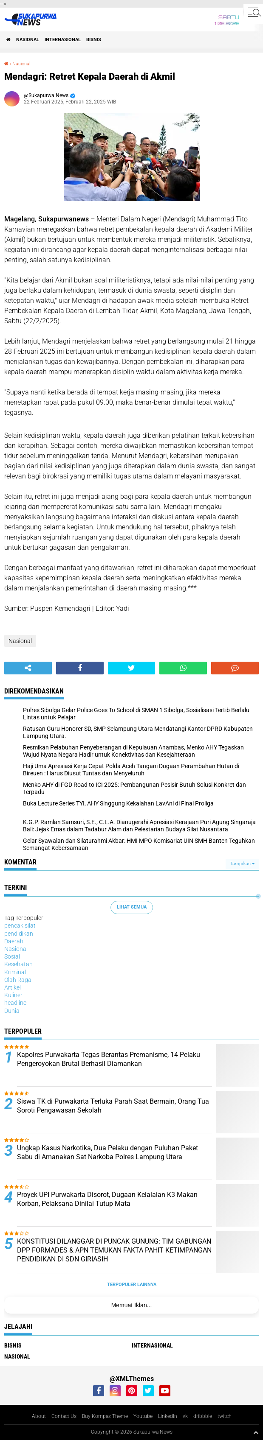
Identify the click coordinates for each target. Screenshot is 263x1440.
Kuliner (13, 995)
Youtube (143, 1416)
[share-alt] (28, 668)
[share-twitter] (132, 668)
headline (15, 1002)
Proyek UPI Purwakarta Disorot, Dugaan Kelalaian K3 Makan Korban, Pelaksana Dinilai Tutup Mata (107, 1199)
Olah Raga (17, 979)
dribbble (202, 1416)
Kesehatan (18, 964)
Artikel (12, 987)
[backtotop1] (255, 1432)
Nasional (27, 39)
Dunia (12, 1010)
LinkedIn (167, 1416)
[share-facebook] (80, 668)
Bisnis (93, 39)
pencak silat (20, 925)
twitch (225, 1416)
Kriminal (15, 972)
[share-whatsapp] (183, 668)
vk (185, 1416)
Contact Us (63, 1416)
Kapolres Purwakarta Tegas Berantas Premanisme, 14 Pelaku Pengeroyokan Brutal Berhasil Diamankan (108, 1059)
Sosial (12, 956)
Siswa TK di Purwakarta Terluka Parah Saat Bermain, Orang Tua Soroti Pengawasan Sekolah (113, 1105)
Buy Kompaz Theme (105, 1416)
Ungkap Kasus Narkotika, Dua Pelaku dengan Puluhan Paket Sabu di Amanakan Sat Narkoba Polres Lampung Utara (107, 1152)
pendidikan (18, 933)
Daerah (13, 941)
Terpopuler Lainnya (131, 1284)
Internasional (63, 39)
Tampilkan (242, 864)
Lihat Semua (132, 907)
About (39, 1416)
